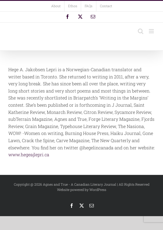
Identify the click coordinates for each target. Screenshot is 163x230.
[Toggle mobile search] (140, 31)
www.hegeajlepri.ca (28, 154)
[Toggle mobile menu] (152, 31)
